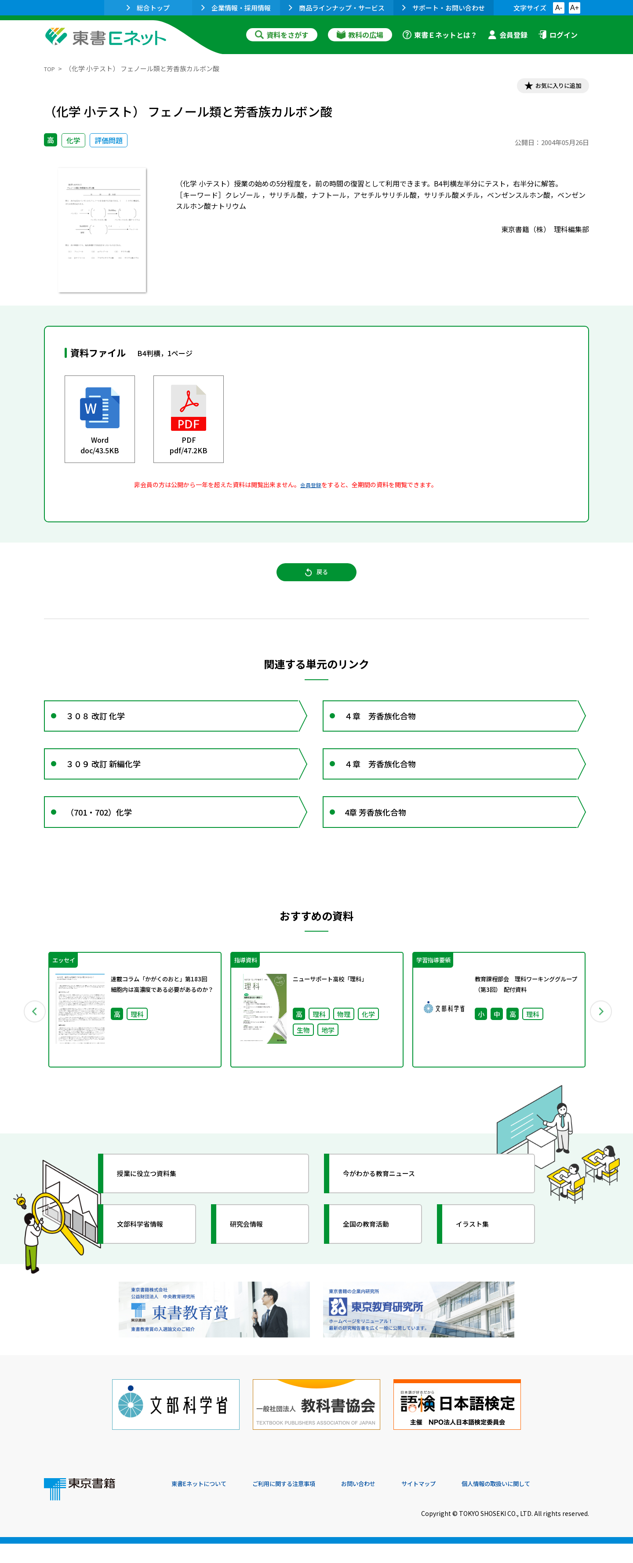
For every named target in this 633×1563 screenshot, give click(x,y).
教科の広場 (360, 34)
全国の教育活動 (374, 1258)
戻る (316, 581)
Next (601, 1042)
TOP (51, 68)
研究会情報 (253, 1258)
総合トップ (148, 7)
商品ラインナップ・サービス (337, 7)
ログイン (558, 34)
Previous (31, 1042)
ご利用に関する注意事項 (303, 1503)
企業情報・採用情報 (236, 7)
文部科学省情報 (148, 1258)
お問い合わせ (389, 1503)
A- (558, 7)
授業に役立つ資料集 (156, 1208)
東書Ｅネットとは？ (440, 34)
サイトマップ (458, 1503)
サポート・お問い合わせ (443, 7)
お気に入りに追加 (551, 87)
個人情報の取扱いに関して (547, 1503)
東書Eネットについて (205, 1503)
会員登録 (508, 34)
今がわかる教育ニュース (390, 1208)
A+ (574, 7)
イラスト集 (479, 1258)
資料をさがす (282, 34)
